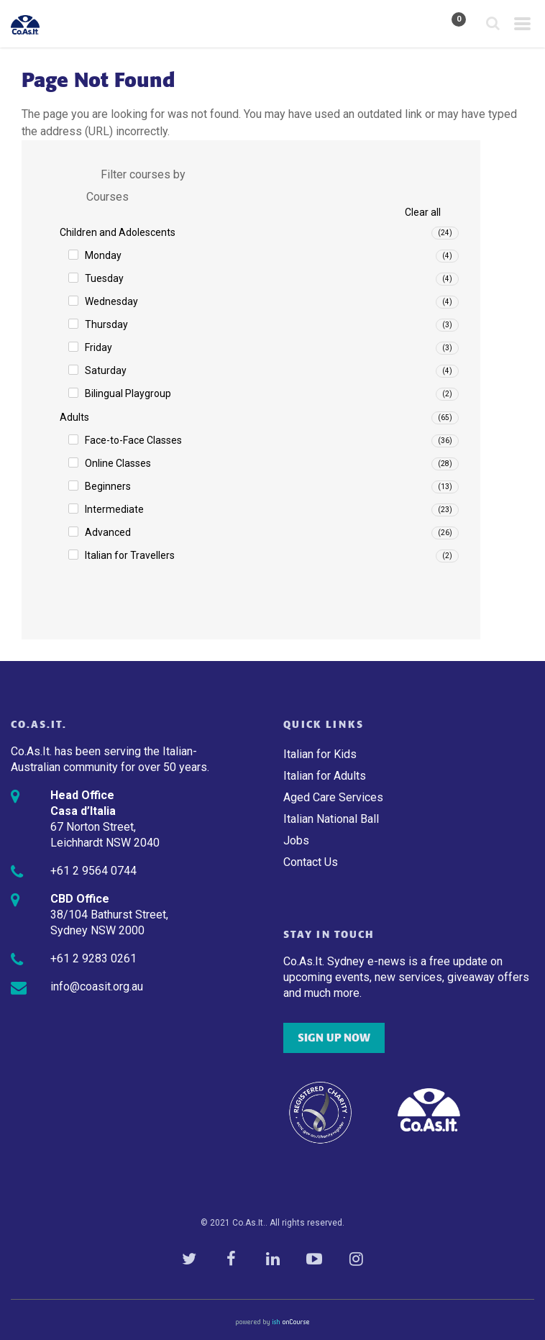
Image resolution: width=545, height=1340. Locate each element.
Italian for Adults (324, 776)
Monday (103, 255)
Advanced (108, 532)
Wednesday (111, 301)
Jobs (296, 840)
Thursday (106, 324)
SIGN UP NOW (334, 1038)
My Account (418, 24)
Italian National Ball (331, 819)
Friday (98, 347)
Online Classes (118, 463)
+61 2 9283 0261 (93, 958)
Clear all (423, 212)
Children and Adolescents (117, 232)
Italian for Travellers (130, 555)
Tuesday (104, 278)
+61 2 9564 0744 (93, 871)
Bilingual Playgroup (128, 393)
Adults (74, 417)
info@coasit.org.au (96, 986)
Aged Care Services (333, 797)
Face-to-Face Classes (133, 440)
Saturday (106, 370)
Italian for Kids (320, 754)
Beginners (108, 486)
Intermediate (114, 509)
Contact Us (310, 862)
